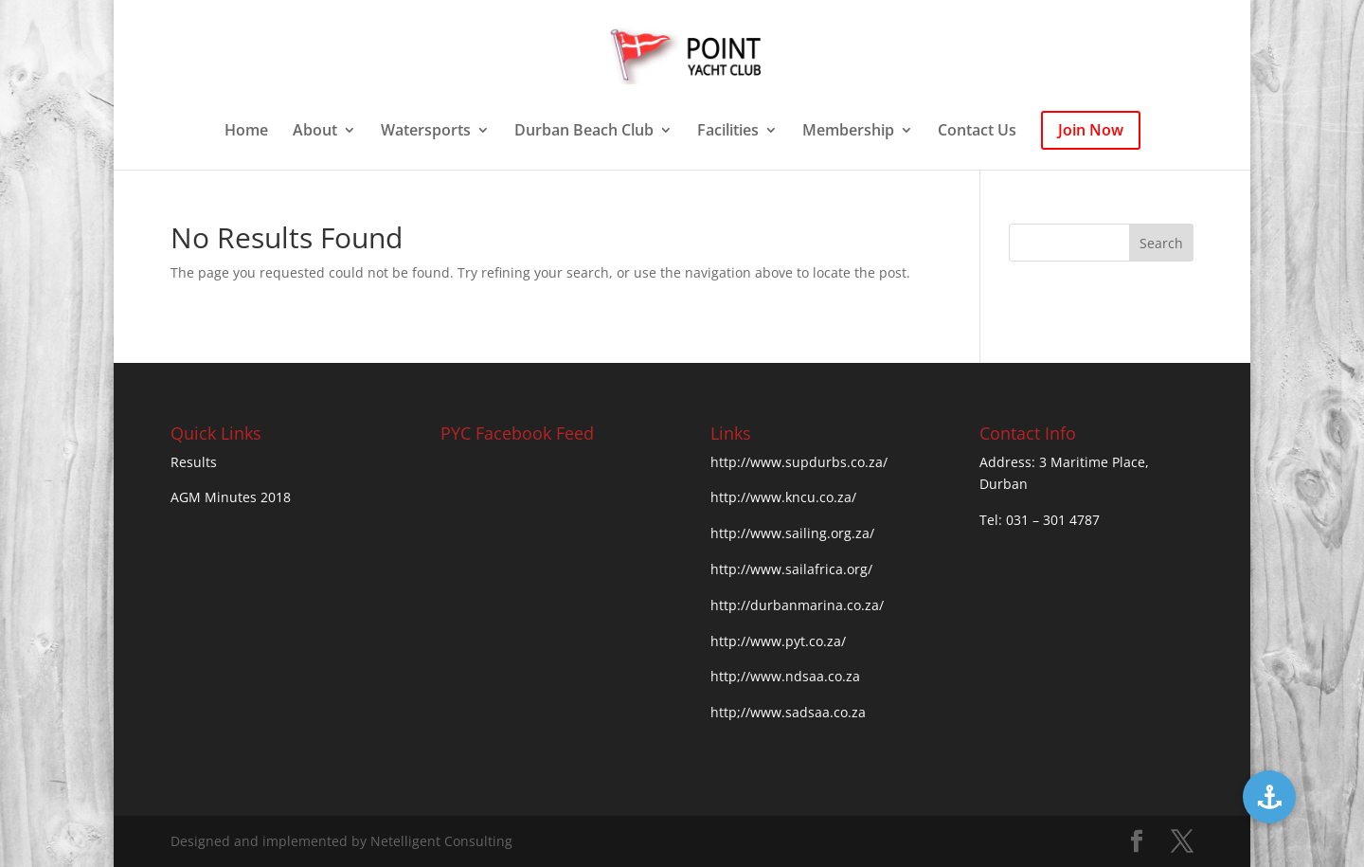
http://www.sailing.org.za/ (792, 533)
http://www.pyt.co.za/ (778, 641)
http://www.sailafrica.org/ (791, 569)
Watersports (426, 131)
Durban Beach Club (584, 131)
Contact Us (977, 131)
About (315, 131)
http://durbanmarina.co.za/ (797, 605)
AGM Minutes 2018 (230, 497)
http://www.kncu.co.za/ (783, 497)
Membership (848, 131)
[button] (1269, 796)
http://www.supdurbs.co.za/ (799, 462)
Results (193, 462)
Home (246, 131)
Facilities (728, 131)
